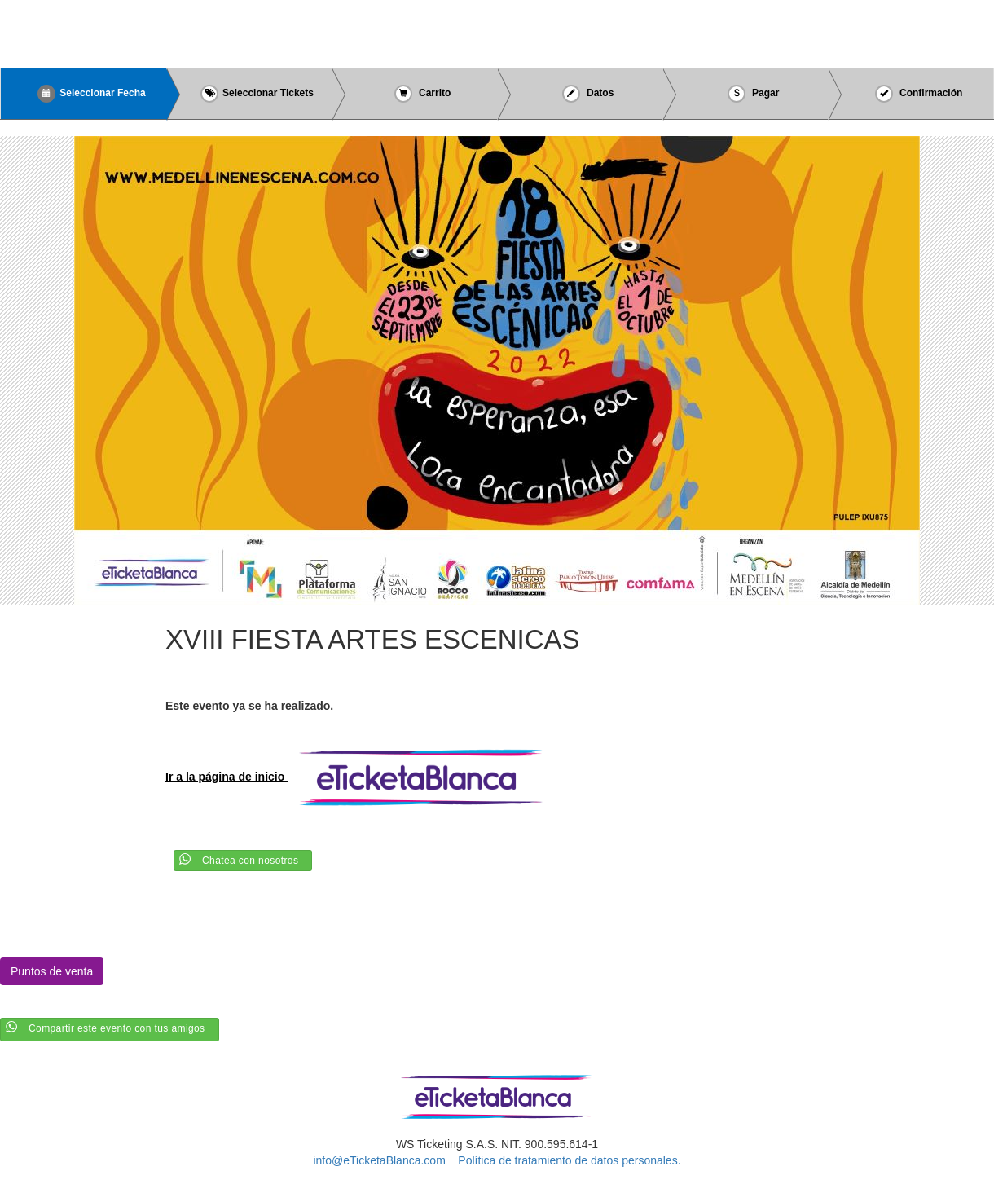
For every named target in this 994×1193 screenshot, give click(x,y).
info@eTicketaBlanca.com (379, 1160)
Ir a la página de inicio (360, 776)
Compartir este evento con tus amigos (117, 1028)
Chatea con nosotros (250, 860)
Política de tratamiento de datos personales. (569, 1160)
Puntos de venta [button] (52, 971)
